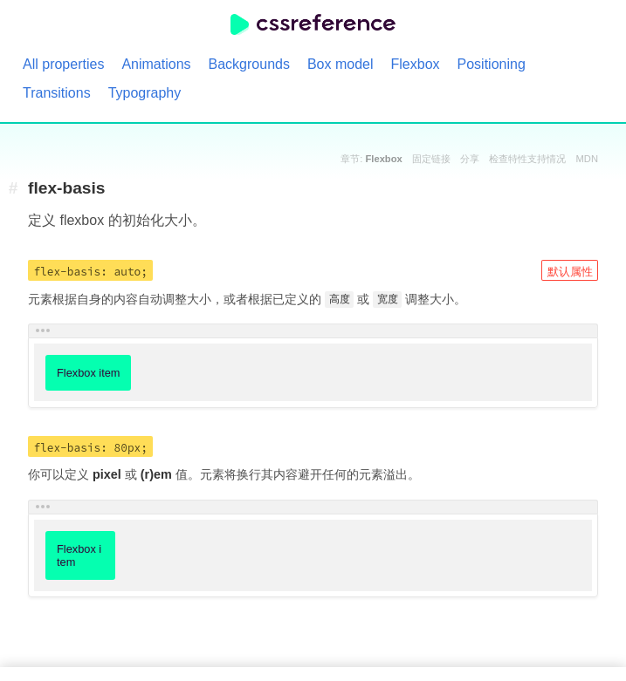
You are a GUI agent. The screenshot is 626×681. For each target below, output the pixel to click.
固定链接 (431, 158)
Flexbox (415, 64)
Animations (155, 64)
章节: (371, 158)
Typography (145, 92)
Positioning (491, 64)
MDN (587, 158)
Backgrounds (249, 64)
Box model (340, 64)
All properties (63, 64)
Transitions (57, 92)
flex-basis (67, 188)
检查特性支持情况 (527, 158)
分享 (469, 158)
